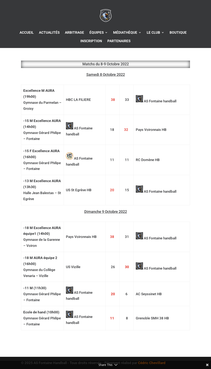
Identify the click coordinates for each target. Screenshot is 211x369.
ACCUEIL (27, 33)
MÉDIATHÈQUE (125, 33)
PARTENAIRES (118, 41)
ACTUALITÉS (49, 33)
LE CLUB (153, 33)
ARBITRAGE (74, 33)
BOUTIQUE (178, 33)
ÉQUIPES (96, 33)
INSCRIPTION (91, 41)
